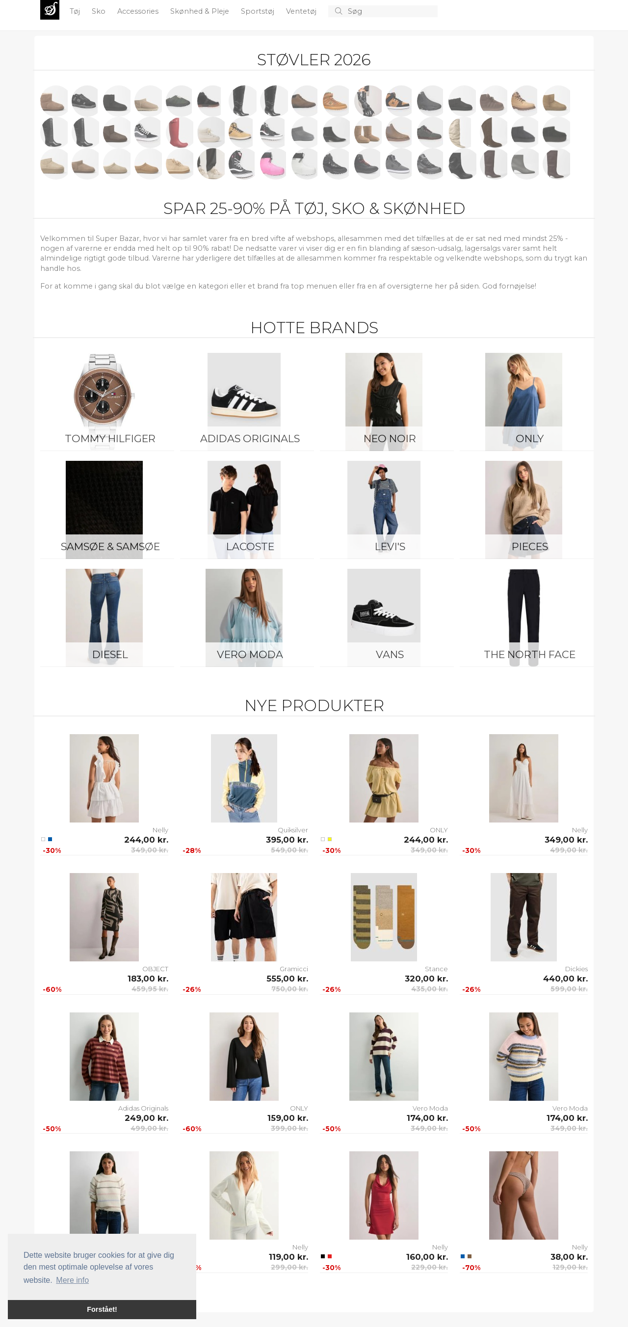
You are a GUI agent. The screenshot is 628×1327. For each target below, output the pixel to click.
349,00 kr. (149, 850)
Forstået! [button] (102, 1309)
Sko (99, 11)
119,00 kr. (288, 1257)
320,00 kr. (426, 978)
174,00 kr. (427, 1118)
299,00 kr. (289, 1267)
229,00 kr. (429, 1267)
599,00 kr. (569, 989)
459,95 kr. (149, 989)
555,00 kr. (287, 978)
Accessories (138, 11)
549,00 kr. (289, 850)
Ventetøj (302, 11)
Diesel (110, 654)
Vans (390, 654)
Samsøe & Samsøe (110, 546)
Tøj (76, 11)
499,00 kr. (569, 850)
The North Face (530, 654)
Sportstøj (258, 11)
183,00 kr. (148, 978)
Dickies (576, 969)
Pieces (530, 546)
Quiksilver (293, 830)
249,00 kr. (146, 1118)
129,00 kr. (570, 1267)
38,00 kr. (569, 1257)
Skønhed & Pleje (200, 11)
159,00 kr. (287, 1118)
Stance (436, 969)
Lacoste (250, 546)
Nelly (160, 830)
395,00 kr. (287, 840)
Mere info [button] (72, 1280)
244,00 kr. (146, 840)
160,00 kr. (427, 1257)
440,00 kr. (565, 978)
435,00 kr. (429, 989)
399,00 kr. (289, 1128)
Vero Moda (250, 654)
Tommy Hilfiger (110, 438)
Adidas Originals (250, 438)
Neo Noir (390, 438)
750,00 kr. (289, 989)
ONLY (530, 438)
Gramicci (294, 969)
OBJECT (155, 969)
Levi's (390, 546)
